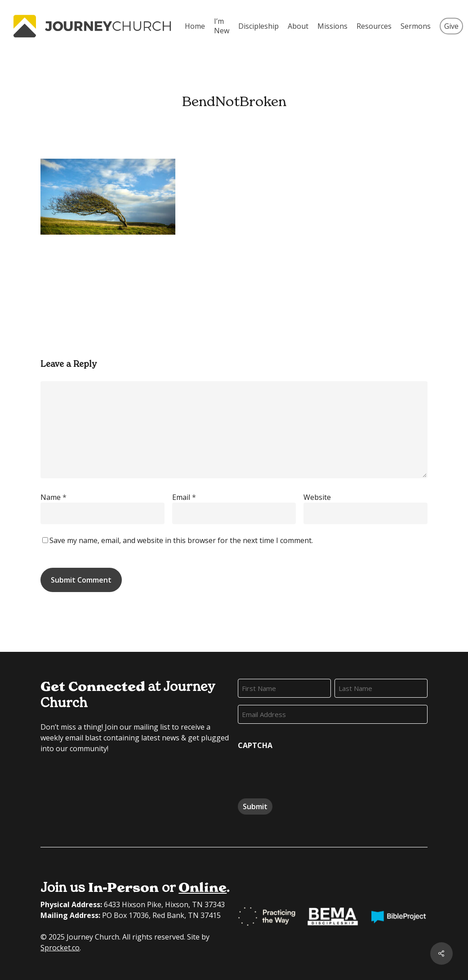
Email (184, 497)
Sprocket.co (60, 948)
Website (317, 497)
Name (53, 497)
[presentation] (306, 770)
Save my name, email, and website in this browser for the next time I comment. (181, 540)
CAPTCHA (255, 745)
